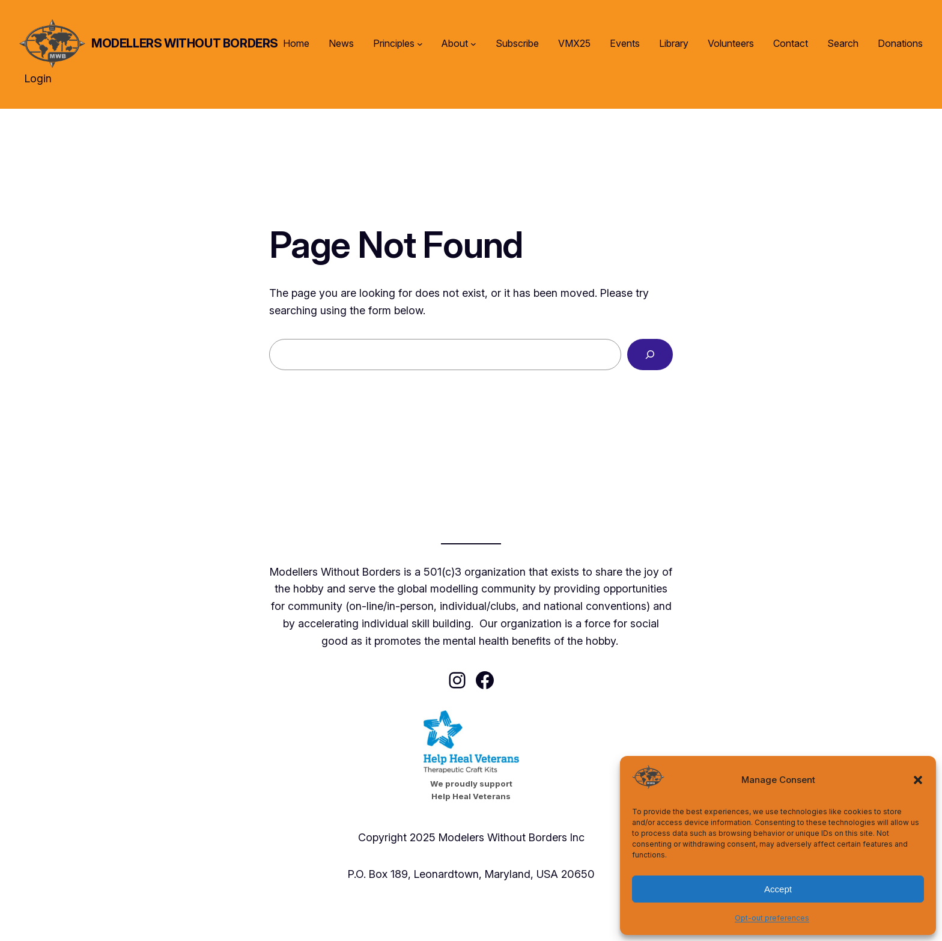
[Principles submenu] (420, 44)
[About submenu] (473, 44)
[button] (918, 780)
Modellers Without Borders (184, 43)
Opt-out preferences (772, 917)
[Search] (650, 354)
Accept (778, 889)
